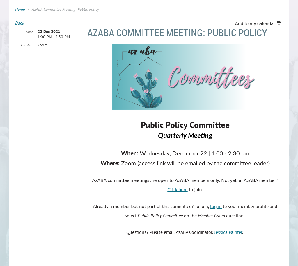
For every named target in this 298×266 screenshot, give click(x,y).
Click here (177, 189)
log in (216, 206)
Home (20, 9)
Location (27, 45)
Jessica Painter (228, 232)
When (29, 32)
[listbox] (259, 23)
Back (19, 23)
